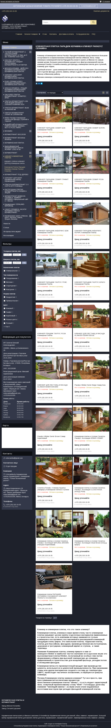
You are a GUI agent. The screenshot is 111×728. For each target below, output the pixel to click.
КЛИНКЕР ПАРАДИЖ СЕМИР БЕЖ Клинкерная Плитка (51, 129)
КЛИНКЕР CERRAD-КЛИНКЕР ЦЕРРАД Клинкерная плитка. (15, 162)
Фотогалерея (8, 235)
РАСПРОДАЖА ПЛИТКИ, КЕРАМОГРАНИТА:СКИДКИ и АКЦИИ (16, 191)
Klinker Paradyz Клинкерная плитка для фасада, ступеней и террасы (17, 119)
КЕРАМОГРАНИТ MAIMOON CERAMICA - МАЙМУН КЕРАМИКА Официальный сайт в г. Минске (16, 198)
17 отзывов (106, 1)
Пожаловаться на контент (89, 726)
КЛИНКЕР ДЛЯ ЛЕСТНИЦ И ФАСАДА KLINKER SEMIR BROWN (52, 386)
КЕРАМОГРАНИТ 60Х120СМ (15, 134)
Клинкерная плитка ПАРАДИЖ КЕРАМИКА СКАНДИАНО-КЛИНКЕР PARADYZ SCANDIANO (52, 596)
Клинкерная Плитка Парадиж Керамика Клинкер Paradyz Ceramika (15, 169)
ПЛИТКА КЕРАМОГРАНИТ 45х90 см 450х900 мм (17, 108)
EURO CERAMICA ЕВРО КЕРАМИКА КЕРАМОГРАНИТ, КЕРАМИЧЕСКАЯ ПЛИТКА (15, 83)
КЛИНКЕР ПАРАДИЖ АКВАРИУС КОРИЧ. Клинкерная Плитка (88, 231)
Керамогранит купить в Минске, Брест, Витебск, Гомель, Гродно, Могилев (16, 217)
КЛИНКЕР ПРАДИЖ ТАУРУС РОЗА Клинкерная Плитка (51, 334)
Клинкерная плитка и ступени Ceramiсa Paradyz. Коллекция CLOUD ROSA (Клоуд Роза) (90, 489)
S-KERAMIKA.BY (88, 6)
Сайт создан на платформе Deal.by (55, 724)
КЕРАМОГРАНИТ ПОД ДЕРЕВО (16, 174)
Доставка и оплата (66, 34)
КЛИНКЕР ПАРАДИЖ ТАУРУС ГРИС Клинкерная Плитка (52, 283)
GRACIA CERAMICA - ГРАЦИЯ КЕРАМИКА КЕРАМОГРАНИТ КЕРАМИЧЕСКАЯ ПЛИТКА (16, 89)
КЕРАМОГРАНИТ (11, 153)
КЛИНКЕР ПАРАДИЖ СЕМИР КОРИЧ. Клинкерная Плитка (90, 129)
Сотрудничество (82, 34)
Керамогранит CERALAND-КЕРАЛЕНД (15, 205)
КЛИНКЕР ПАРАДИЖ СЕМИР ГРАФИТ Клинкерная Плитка (53, 180)
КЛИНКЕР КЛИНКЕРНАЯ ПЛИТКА (14, 157)
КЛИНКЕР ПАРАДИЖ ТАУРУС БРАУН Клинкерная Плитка (90, 283)
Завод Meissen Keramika (11, 706)
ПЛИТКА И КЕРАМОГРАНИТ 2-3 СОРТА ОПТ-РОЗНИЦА (16, 185)
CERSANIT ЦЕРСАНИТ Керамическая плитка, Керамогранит (13, 179)
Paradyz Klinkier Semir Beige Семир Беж (90, 385)
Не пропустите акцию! (12, 231)
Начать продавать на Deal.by (10, 1)
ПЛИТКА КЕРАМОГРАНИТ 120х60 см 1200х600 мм (14, 113)
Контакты (53, 34)
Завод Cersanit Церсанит (11, 708)
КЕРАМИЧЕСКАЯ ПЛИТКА (14, 143)
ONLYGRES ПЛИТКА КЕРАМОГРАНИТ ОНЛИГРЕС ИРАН (15, 96)
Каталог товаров (31, 34)
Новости (6, 223)
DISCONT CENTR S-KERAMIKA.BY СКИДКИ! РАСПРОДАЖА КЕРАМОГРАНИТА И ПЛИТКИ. (16, 62)
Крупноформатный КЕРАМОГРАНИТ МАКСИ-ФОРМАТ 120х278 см (14, 147)
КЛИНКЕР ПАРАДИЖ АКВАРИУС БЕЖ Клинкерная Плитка (52, 231)
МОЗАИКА (8, 131)
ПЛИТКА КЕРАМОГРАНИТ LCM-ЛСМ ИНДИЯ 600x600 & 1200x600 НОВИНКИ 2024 (16, 102)
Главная (19, 34)
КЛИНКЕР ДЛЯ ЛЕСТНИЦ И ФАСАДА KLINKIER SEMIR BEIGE (90, 334)
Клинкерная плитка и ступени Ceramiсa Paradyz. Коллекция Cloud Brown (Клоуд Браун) (91, 543)
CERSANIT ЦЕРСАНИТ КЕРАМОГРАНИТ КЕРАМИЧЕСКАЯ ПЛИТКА (14, 76)
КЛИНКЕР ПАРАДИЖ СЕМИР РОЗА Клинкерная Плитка (89, 180)
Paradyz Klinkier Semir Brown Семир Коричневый (51, 437)
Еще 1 (8, 326)
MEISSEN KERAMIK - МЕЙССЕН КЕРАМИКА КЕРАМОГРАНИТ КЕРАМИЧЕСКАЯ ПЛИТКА (16, 69)
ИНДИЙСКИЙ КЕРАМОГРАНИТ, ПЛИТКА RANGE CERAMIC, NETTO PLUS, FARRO (16, 125)
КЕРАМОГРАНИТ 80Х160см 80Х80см (15, 138)
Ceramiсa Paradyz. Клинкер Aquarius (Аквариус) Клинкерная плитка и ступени (53, 489)
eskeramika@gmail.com (14, 458)
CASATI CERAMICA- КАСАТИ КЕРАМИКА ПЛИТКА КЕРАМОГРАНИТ (15, 210)
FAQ (93, 34)
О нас (44, 34)
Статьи (6, 227)
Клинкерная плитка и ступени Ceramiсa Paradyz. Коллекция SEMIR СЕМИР (90, 437)
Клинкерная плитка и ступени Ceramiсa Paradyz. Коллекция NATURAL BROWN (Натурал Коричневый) (53, 543)
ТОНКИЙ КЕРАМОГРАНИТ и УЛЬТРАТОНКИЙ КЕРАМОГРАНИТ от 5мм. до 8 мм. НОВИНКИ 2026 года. (16, 54)
